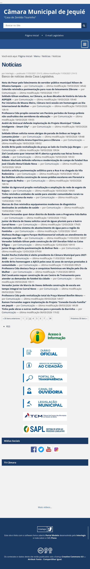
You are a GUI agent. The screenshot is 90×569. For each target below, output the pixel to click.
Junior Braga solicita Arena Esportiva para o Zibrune (31, 140)
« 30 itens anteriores (11, 318)
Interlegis (81, 535)
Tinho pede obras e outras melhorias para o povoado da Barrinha (38, 309)
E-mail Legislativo (55, 35)
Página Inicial (32, 35)
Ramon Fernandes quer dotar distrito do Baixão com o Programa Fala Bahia (44, 214)
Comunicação (36, 85)
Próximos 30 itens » (79, 318)
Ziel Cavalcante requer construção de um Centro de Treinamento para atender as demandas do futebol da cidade (41, 277)
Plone (54, 538)
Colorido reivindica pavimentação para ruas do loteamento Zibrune (39, 89)
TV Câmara (10, 462)
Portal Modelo (52, 535)
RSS (8, 326)
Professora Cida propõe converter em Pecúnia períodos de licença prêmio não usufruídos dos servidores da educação (43, 114)
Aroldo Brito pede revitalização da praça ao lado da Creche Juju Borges (41, 146)
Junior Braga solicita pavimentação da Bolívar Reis (30, 248)
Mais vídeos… (45, 507)
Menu (37, 56)
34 (50, 318)
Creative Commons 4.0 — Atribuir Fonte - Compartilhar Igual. (57, 558)
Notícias (46, 56)
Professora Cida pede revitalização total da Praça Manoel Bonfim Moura (42, 295)
